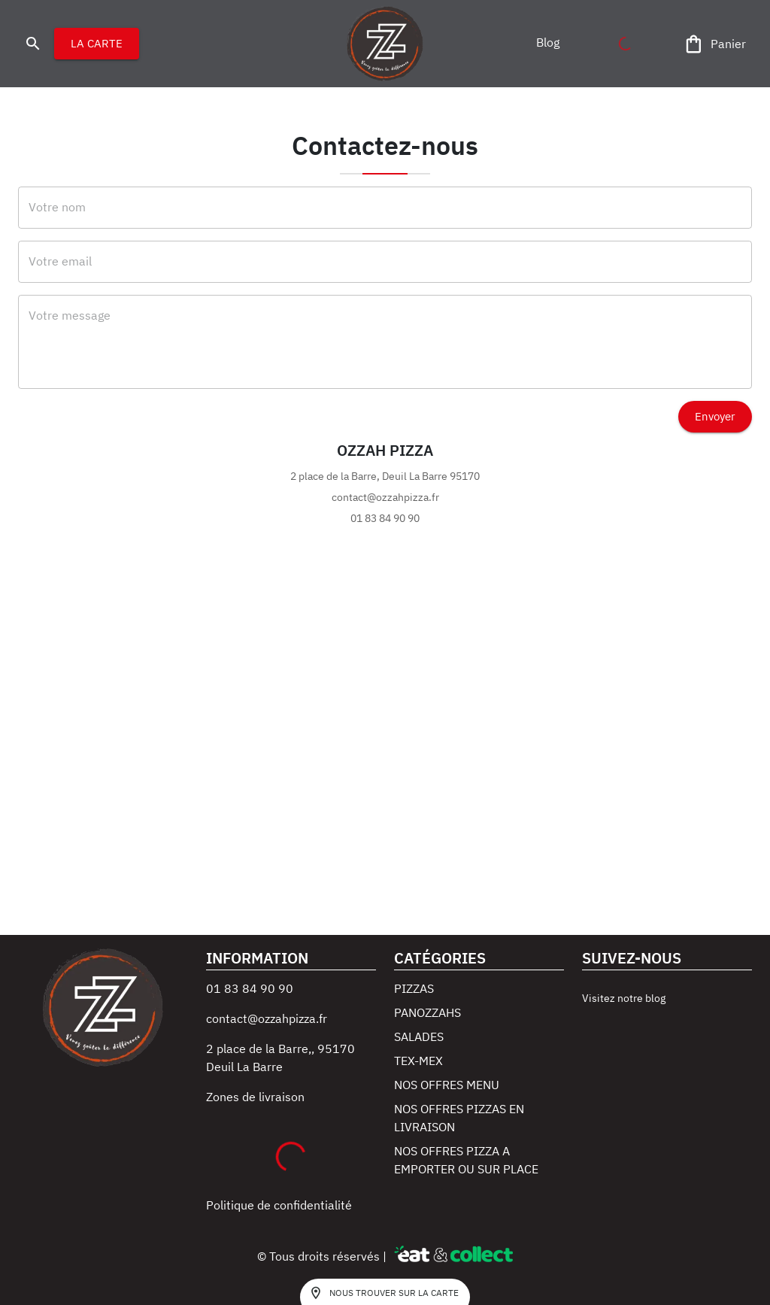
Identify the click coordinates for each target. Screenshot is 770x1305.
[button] (547, 42)
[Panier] (716, 44)
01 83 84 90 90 (249, 988)
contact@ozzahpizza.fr (266, 1018)
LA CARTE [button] (96, 43)
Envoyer (715, 416)
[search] (33, 43)
